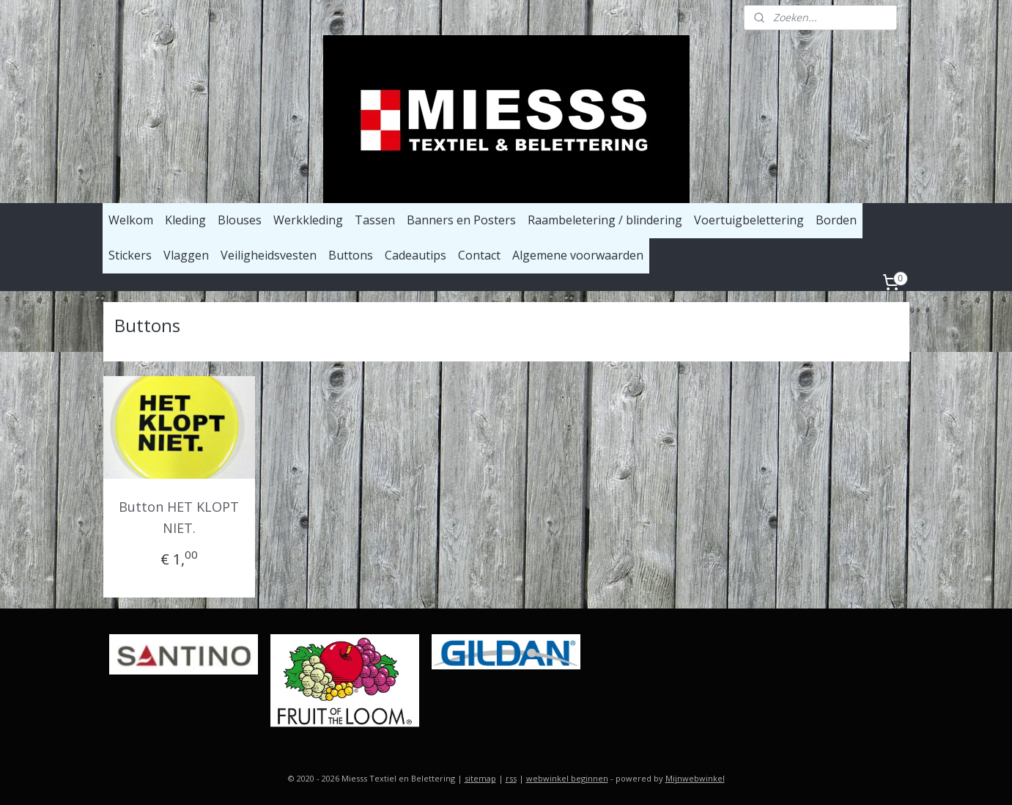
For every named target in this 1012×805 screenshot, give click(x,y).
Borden (836, 220)
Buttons (350, 255)
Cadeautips (415, 255)
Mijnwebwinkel (695, 778)
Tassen (375, 220)
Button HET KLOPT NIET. (179, 517)
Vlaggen (186, 255)
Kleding (185, 220)
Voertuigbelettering (749, 220)
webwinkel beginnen (567, 778)
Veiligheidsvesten (269, 255)
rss (511, 778)
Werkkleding (308, 220)
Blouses (240, 220)
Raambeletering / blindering (605, 220)
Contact (479, 255)
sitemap (480, 778)
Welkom (130, 220)
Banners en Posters (461, 220)
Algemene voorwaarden (577, 255)
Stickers (130, 255)
